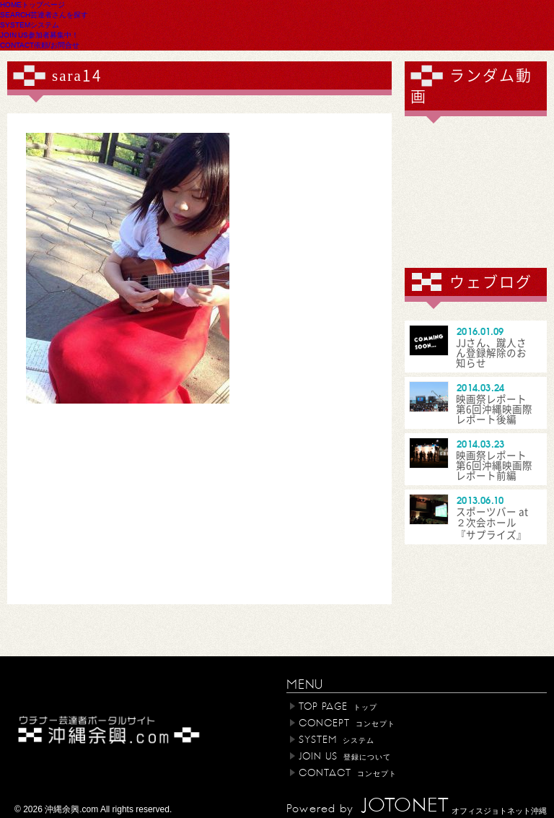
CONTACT (39, 44)
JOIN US (39, 34)
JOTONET (405, 805)
